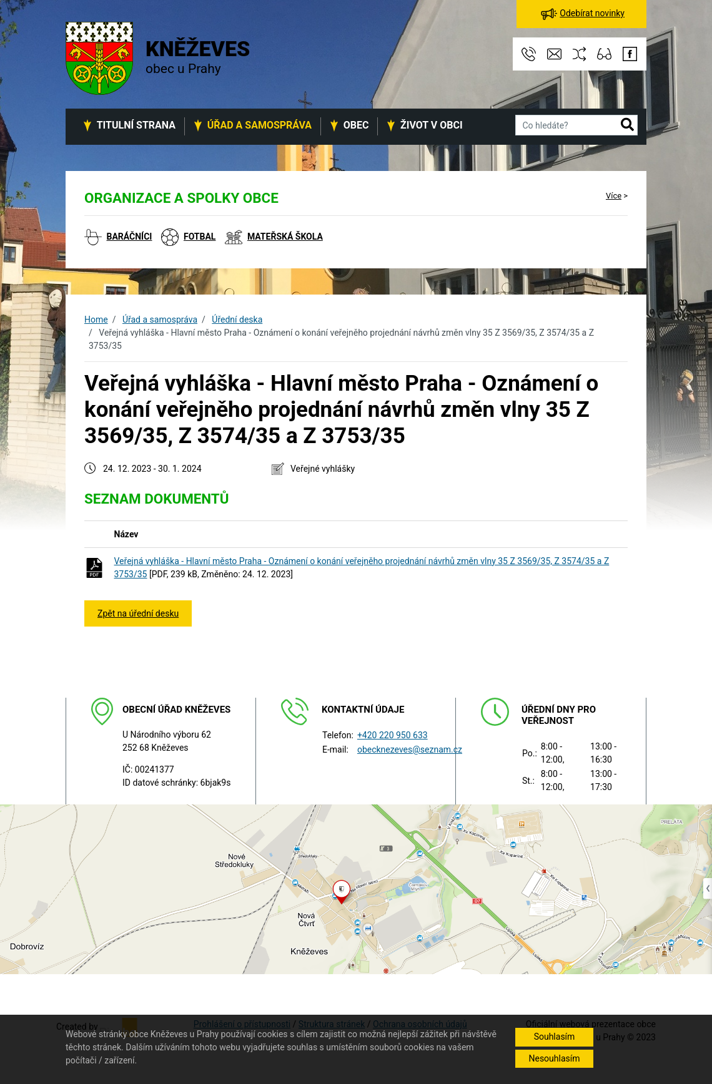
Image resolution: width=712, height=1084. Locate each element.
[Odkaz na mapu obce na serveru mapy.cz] (356, 889)
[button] (627, 125)
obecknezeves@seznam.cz (409, 749)
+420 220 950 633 (392, 735)
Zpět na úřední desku (138, 613)
